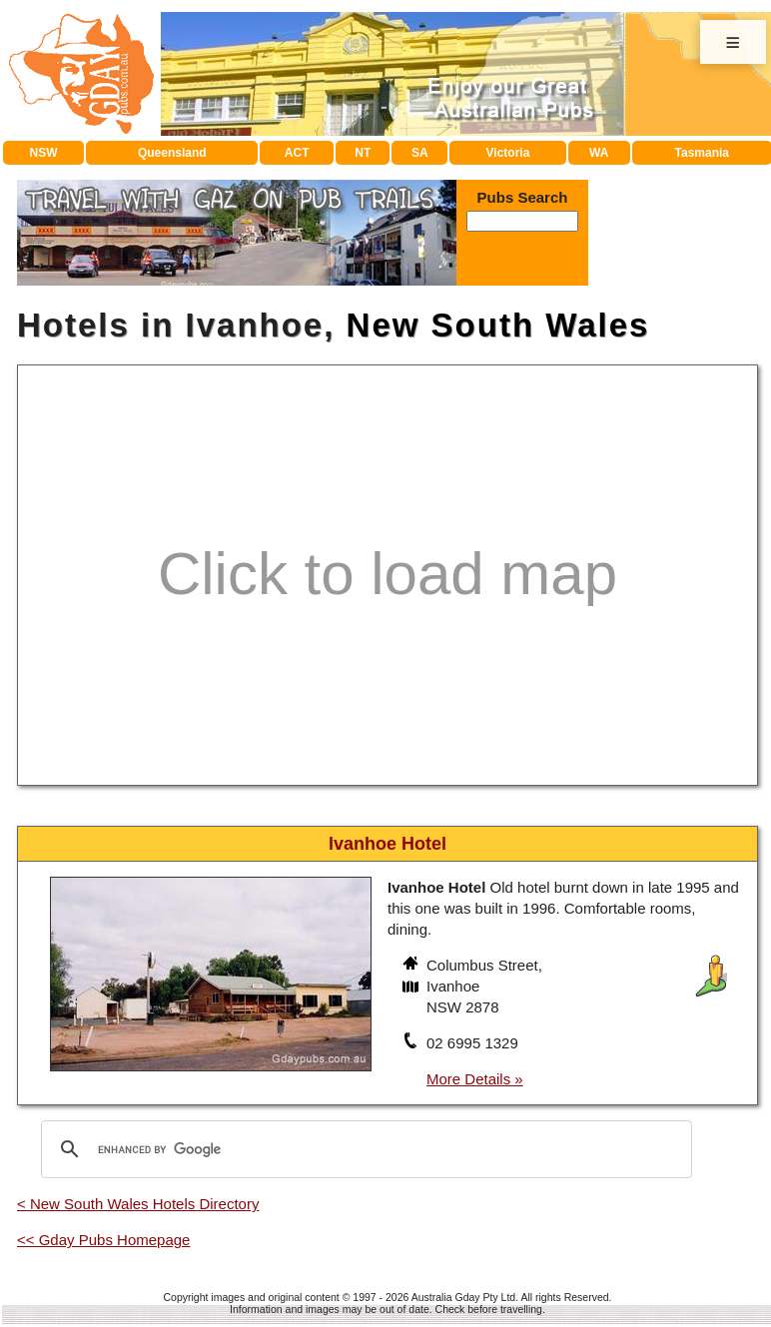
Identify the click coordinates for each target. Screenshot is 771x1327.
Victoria (508, 153)
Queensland (172, 153)
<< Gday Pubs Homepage (103, 1239)
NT (363, 153)
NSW (44, 153)
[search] (363, 1149)
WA (598, 153)
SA (419, 153)
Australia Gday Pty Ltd (463, 1297)
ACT (297, 153)
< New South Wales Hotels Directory (138, 1203)
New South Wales (498, 325)
